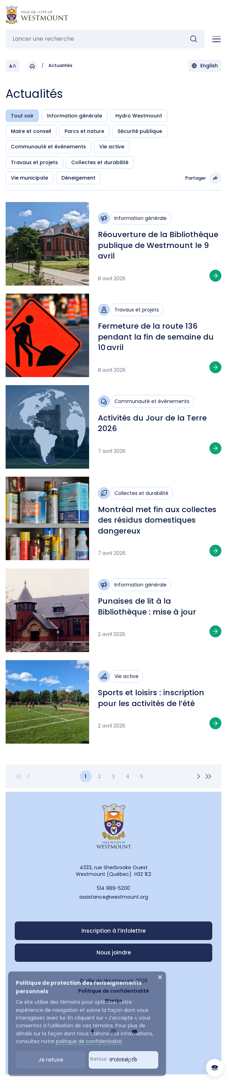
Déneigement (78, 177)
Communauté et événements (48, 146)
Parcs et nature (84, 131)
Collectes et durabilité (99, 162)
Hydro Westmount (138, 115)
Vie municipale (29, 177)
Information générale (74, 115)
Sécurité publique (140, 131)
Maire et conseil (31, 131)
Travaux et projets (34, 162)
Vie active (111, 146)
